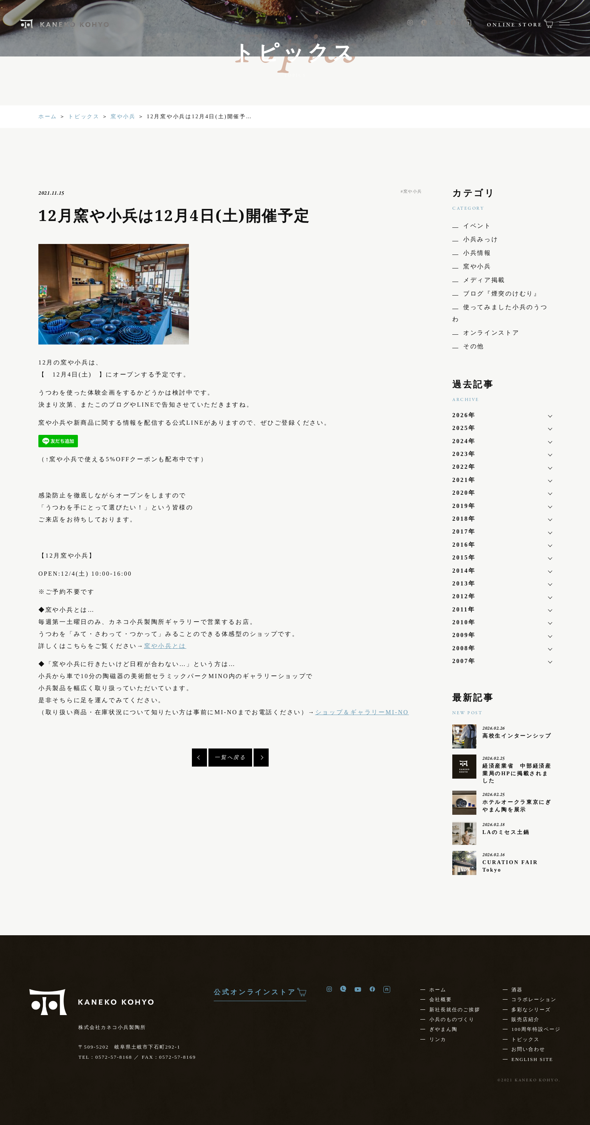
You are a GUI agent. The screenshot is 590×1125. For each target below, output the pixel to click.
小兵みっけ (481, 239)
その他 (473, 346)
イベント (477, 226)
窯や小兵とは (165, 646)
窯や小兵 (123, 116)
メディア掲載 (484, 280)
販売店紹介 (525, 1019)
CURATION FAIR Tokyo (510, 866)
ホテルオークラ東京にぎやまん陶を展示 (517, 805)
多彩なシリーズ (531, 1009)
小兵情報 (477, 253)
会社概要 (440, 999)
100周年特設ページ (535, 1029)
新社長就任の (454, 1009)
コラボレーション (534, 999)
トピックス (84, 116)
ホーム (47, 116)
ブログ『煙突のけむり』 (502, 293)
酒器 (517, 989)
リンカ (437, 1039)
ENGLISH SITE (532, 1059)
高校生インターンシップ (517, 736)
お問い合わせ (528, 1049)
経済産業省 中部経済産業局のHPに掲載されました (517, 773)
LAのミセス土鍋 (505, 832)
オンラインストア (491, 332)
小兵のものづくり (451, 1019)
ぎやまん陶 (443, 1029)
